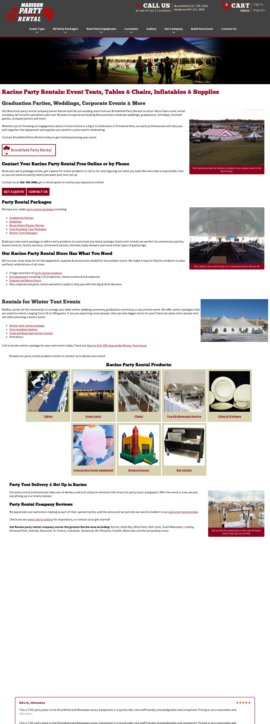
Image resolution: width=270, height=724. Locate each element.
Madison (189, 9)
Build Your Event (202, 29)
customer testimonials (183, 512)
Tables (48, 416)
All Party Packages (65, 30)
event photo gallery (40, 519)
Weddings (15, 221)
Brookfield (191, 6)
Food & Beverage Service (184, 416)
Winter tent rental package (26, 325)
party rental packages (40, 209)
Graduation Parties (21, 218)
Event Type (37, 30)
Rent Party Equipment (101, 30)
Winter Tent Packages (23, 233)
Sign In (258, 4)
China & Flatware (229, 416)
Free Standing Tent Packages (27, 229)
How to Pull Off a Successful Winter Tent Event (117, 345)
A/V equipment (18, 277)
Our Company (173, 30)
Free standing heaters (23, 329)
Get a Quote (14, 191)
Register (259, 10)
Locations (131, 30)
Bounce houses (138, 470)
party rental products (48, 273)
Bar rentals (184, 470)
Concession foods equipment (93, 470)
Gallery (151, 29)
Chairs (138, 416)
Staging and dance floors (25, 280)
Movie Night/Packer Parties (26, 225)
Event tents (93, 416)
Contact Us (229, 29)
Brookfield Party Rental (31, 150)
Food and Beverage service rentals (31, 333)
